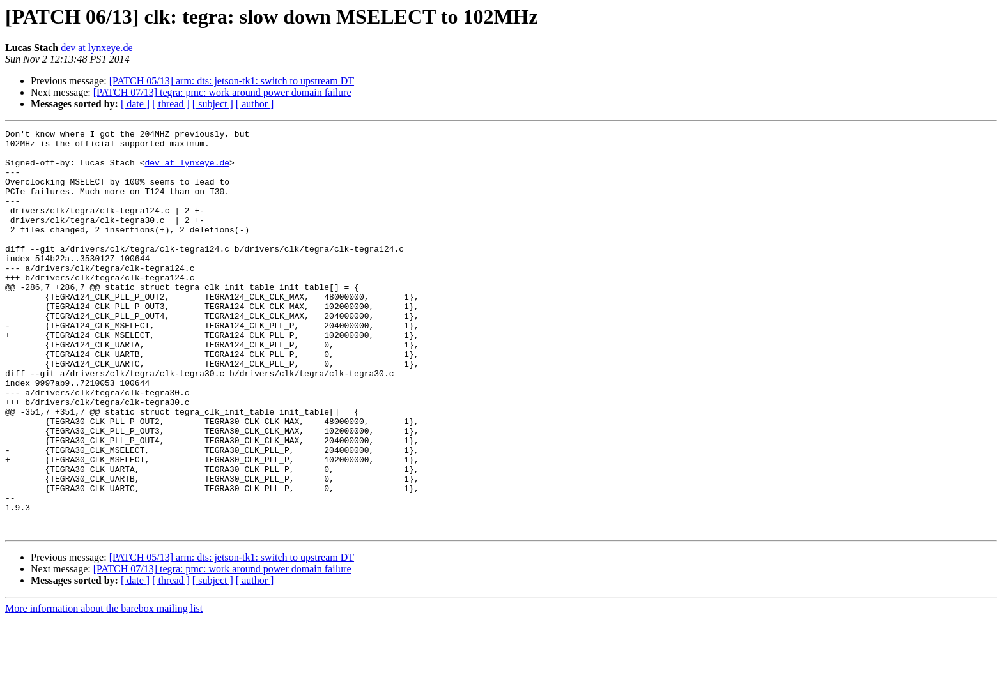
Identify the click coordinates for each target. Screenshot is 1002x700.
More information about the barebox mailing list (104, 688)
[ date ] (135, 103)
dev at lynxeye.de (96, 47)
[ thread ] (171, 103)
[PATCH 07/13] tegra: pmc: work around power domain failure (222, 92)
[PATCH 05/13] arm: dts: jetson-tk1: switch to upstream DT (231, 80)
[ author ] (255, 103)
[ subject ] (212, 103)
